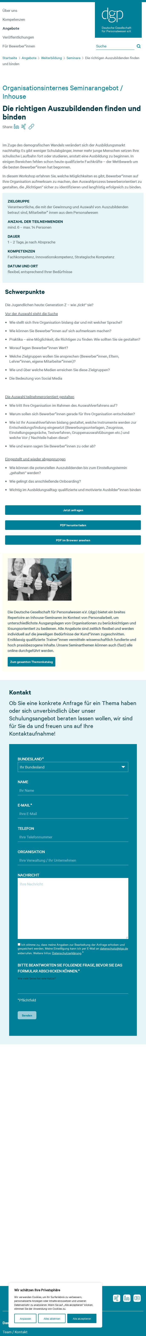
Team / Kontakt (15, 1331)
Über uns (10, 10)
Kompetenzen (14, 19)
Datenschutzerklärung (66, 953)
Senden (27, 1015)
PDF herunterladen (73, 525)
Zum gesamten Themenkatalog (31, 661)
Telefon (26, 828)
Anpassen (25, 1318)
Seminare (73, 57)
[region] (55, 1305)
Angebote (11, 28)
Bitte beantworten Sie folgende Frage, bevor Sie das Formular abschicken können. (70, 968)
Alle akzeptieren (82, 1318)
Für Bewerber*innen (19, 45)
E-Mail (25, 805)
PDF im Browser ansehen (73, 540)
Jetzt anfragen (73, 510)
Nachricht (28, 874)
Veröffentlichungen (18, 37)
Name (23, 781)
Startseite (10, 57)
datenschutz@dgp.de (114, 948)
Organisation (31, 851)
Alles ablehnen (52, 1318)
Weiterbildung (51, 57)
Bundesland (31, 759)
